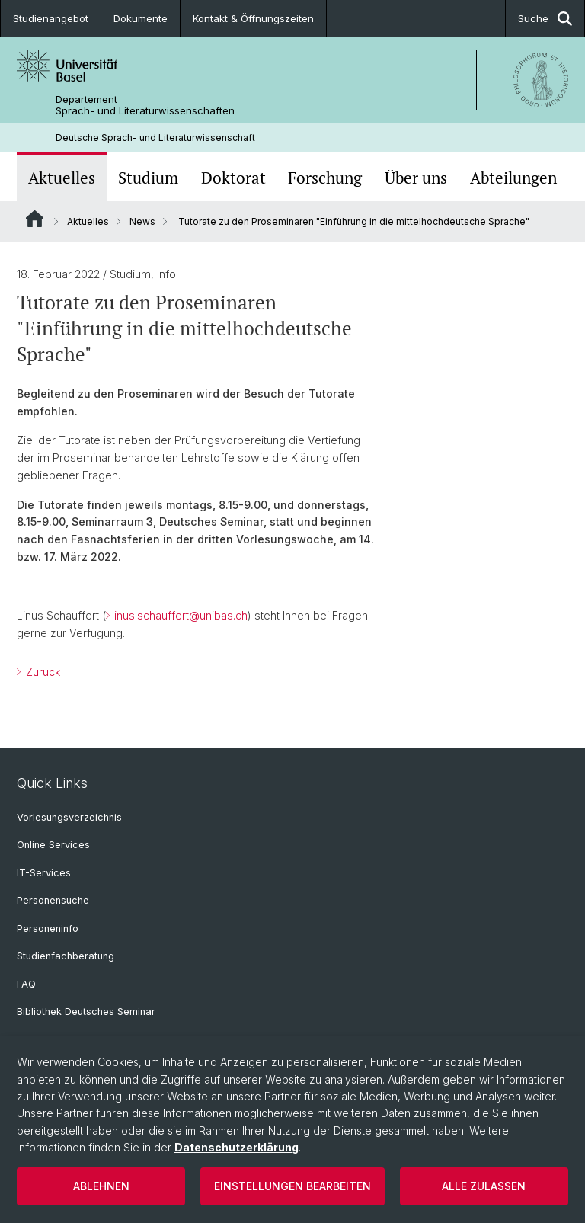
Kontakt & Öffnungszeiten (253, 18)
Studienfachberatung (65, 956)
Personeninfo (47, 928)
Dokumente (140, 18)
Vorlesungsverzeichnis (69, 817)
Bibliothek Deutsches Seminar (86, 1011)
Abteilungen (513, 178)
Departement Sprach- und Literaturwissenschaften (145, 105)
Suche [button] (545, 18)
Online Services (53, 844)
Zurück (41, 671)
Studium (148, 178)
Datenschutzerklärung (236, 1147)
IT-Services (44, 873)
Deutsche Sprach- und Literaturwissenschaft (155, 137)
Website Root (34, 218)
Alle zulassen (484, 1186)
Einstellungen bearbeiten (292, 1186)
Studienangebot (50, 18)
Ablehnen (101, 1186)
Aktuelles (61, 178)
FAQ (26, 984)
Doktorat (233, 178)
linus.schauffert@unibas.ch (180, 616)
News (142, 221)
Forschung (325, 178)
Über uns (416, 178)
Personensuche (53, 900)
